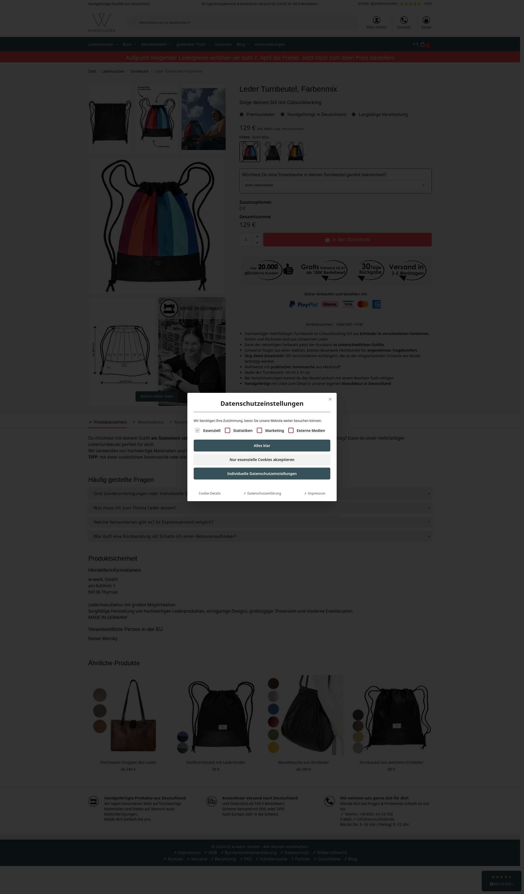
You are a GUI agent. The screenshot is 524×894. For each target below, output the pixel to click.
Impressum (316, 417)
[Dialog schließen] (330, 323)
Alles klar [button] (262, 369)
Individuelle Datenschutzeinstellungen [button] (262, 397)
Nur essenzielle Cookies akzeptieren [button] (262, 383)
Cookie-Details (209, 417)
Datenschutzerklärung (264, 417)
